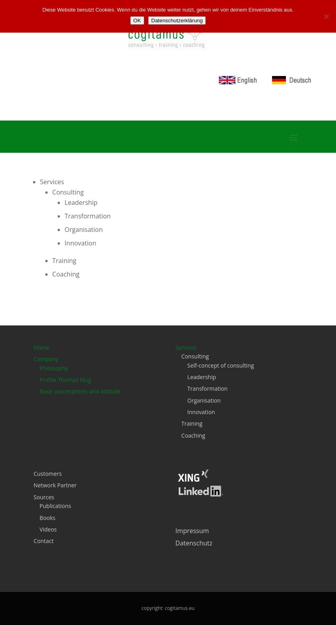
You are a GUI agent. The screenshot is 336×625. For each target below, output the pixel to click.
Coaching (66, 274)
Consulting (68, 192)
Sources (44, 497)
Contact (44, 541)
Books (48, 518)
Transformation (88, 216)
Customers (48, 473)
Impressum (192, 530)
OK (137, 20)
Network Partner (55, 485)
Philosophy (54, 368)
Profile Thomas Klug (65, 380)
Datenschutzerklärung (177, 20)
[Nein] (326, 16)
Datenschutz (194, 543)
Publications (55, 506)
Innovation (81, 243)
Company (46, 359)
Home (42, 347)
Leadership (81, 202)
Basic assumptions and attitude (80, 391)
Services (52, 181)
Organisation (84, 229)
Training (64, 260)
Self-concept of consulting (220, 365)
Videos (48, 529)
